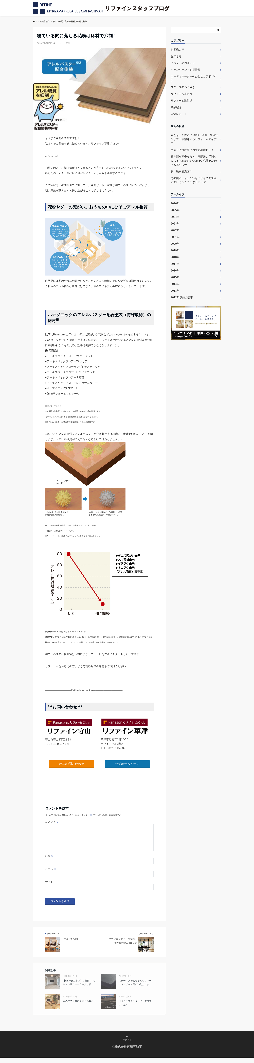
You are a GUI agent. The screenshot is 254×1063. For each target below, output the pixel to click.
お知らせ (176, 56)
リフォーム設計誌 (181, 100)
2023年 (175, 223)
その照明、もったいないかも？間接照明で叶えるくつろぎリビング (193, 180)
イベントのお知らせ (183, 63)
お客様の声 (177, 49)
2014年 (175, 284)
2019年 (175, 250)
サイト (49, 887)
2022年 (175, 230)
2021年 (175, 237)
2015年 (175, 277)
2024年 (175, 216)
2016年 (175, 270)
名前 (49, 861)
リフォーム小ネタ (181, 93)
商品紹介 (176, 107)
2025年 (175, 210)
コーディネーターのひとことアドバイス (193, 78)
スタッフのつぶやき (183, 87)
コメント (52, 821)
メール (50, 874)
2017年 (175, 263)
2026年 (175, 203)
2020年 (175, 243)
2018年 (175, 257)
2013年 (175, 290)
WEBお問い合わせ (71, 763)
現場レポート (179, 114)
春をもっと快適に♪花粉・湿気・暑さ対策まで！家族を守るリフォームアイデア (194, 139)
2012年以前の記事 (182, 297)
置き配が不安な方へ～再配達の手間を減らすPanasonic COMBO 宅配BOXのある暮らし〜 (194, 160)
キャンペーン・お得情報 (185, 69)
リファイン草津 (63, 43)
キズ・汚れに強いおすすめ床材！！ (192, 150)
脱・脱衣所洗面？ (181, 171)
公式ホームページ (127, 763)
